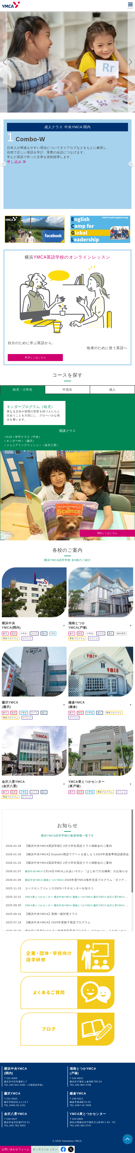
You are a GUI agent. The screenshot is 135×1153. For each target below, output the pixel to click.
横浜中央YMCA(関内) (11, 625)
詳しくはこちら (35, 357)
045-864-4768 (83, 1085)
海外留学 (121, 633)
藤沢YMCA (12, 1093)
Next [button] (130, 62)
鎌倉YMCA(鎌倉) (76, 704)
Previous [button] (4, 62)
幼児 (14, 633)
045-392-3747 (83, 1125)
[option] (67, 62)
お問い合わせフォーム (15, 1149)
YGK (52, 633)
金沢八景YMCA (15, 1114)
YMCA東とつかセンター (88, 1114)
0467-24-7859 (83, 1105)
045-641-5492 (18, 1085)
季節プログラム (10, 638)
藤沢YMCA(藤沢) (10, 704)
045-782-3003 (18, 1125)
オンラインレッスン (45, 1149)
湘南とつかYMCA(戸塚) (77, 625)
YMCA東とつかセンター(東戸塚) (86, 784)
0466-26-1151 (18, 1105)
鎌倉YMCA (78, 1093)
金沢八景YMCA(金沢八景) (13, 784)
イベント (27, 638)
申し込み (16, 162)
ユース (34, 633)
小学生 (23, 633)
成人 (44, 633)
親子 (5, 633)
